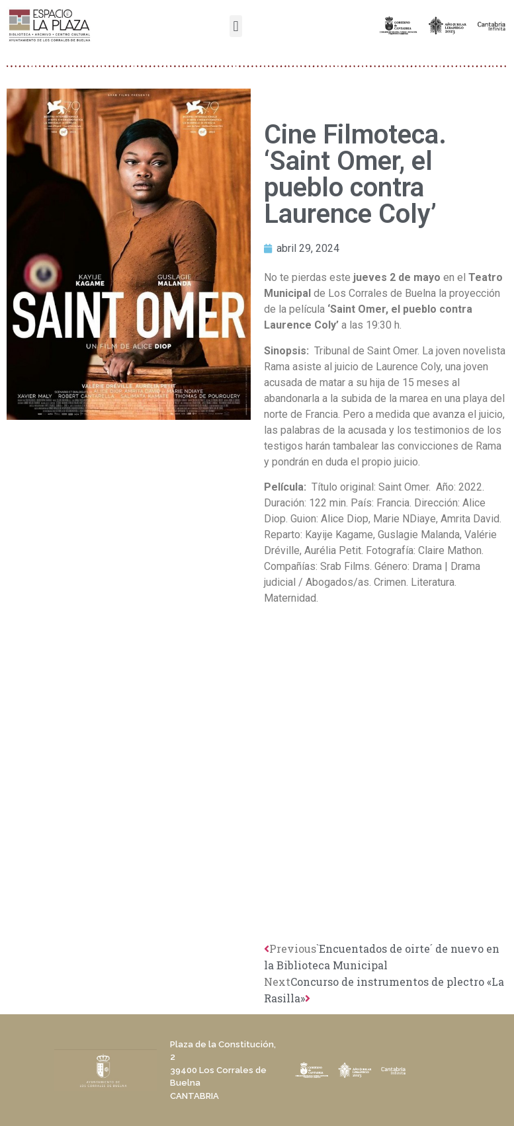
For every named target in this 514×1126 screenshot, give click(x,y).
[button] (236, 26)
